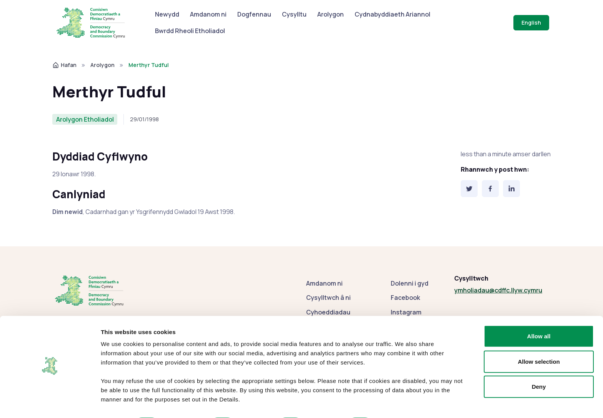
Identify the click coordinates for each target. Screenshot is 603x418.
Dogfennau (254, 14)
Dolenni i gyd (409, 283)
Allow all (539, 314)
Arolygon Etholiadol (85, 119)
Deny (539, 365)
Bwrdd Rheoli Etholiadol (190, 31)
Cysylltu (294, 14)
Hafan (64, 65)
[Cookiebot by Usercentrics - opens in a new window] (49, 403)
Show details (403, 403)
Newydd (167, 14)
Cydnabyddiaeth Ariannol (392, 14)
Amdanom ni (208, 14)
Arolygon (330, 14)
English (531, 22)
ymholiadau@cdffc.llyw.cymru (498, 290)
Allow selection (539, 340)
